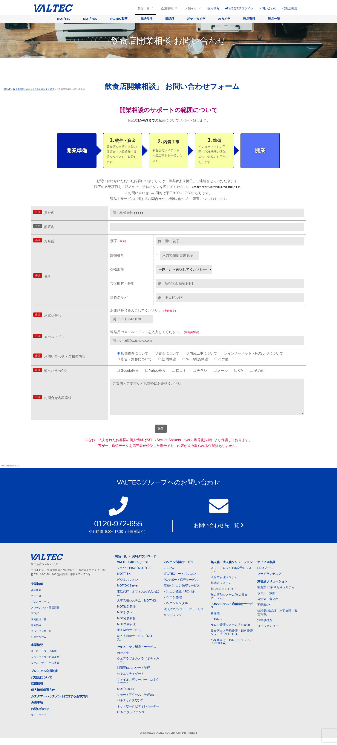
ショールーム (38, 643)
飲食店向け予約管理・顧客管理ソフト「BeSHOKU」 (232, 639)
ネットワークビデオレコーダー (138, 713)
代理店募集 (289, 8)
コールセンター (267, 632)
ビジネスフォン (127, 586)
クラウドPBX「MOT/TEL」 (135, 574)
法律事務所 (264, 627)
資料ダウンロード (144, 563)
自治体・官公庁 (267, 606)
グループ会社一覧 (41, 637)
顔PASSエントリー (223, 595)
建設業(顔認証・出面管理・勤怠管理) (277, 619)
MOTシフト (125, 619)
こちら (222, 199)
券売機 (215, 620)
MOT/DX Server (127, 592)
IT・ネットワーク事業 (44, 658)
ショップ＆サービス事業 (45, 663)
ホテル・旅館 (266, 600)
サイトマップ (38, 721)
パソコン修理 (173, 604)
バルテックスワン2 (130, 707)
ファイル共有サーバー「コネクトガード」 (138, 688)
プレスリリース (40, 608)
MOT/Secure (125, 695)
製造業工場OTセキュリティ (275, 594)
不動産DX (263, 611)
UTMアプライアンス (130, 719)
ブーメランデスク (269, 580)
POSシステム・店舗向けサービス (232, 612)
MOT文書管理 (126, 631)
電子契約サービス (129, 636)
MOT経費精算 (126, 625)
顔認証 (169, 18)
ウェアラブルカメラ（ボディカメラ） (138, 667)
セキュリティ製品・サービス (136, 653)
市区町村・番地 (122, 283)
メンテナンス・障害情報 (45, 614)
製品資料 (249, 18)
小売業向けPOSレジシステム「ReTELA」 (230, 648)
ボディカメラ (196, 18)
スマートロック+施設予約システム (231, 576)
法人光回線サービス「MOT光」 (135, 644)
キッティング (173, 621)
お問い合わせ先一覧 (219, 533)
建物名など (118, 297)
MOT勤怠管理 (126, 613)
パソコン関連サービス (179, 569)
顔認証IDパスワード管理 (133, 674)
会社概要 (36, 597)
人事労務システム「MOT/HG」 (138, 607)
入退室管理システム (224, 584)
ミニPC (169, 574)
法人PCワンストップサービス (184, 616)
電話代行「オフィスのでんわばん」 (138, 600)
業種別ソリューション (272, 588)
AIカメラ (224, 18)
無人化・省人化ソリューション (232, 569)
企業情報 (167, 8)
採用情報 (213, 8)
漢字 (118, 241)
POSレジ (217, 626)
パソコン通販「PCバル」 (181, 598)
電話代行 (146, 18)
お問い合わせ (268, 8)
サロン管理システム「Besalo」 (232, 631)
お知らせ (191, 8)
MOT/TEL (63, 18)
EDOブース (265, 574)
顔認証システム (221, 589)
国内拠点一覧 (38, 626)
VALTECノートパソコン (180, 580)
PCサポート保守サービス (181, 586)
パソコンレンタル (176, 610)
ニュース (36, 602)
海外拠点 (36, 632)
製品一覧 (144, 8)
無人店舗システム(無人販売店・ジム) (229, 603)
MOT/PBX (90, 18)
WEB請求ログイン (239, 8)
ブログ (35, 620)
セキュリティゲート (130, 680)
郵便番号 (117, 255)
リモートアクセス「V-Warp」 (137, 701)
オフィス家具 (266, 569)
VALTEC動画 (118, 18)
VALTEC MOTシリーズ (132, 569)
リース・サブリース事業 (45, 669)
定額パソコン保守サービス (182, 592)
